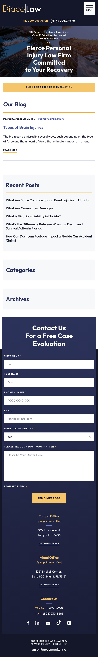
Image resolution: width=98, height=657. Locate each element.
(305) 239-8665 (53, 613)
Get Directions (49, 543)
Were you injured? (18, 428)
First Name (12, 356)
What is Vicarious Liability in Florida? (33, 216)
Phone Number (15, 392)
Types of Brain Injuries (23, 127)
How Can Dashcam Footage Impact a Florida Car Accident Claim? (49, 238)
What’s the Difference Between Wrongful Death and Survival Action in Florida (44, 226)
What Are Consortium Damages (29, 208)
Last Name (12, 374)
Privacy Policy (40, 644)
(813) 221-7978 (63, 20)
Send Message (49, 498)
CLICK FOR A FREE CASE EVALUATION (49, 87)
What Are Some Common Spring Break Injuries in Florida (47, 200)
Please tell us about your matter (30, 447)
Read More (10, 150)
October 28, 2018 (22, 118)
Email (9, 410)
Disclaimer (60, 644)
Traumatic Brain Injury (50, 118)
